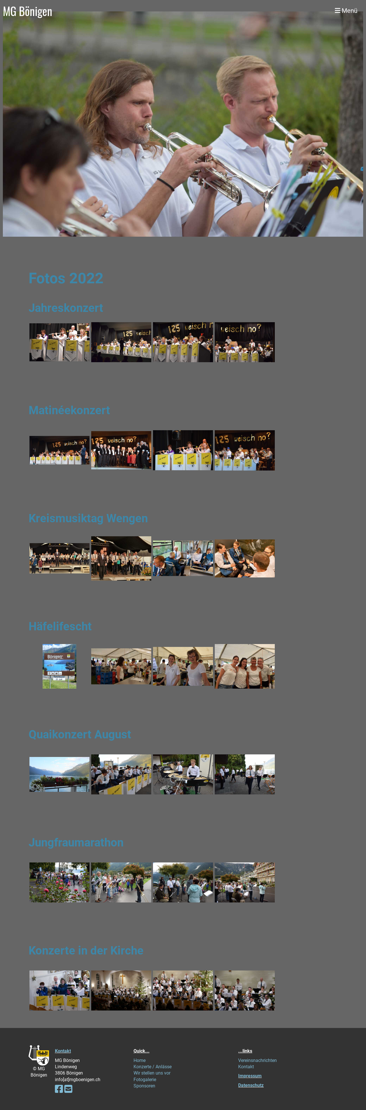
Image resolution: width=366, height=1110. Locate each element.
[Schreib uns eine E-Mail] (68, 1089)
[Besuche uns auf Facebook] (59, 1089)
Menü (346, 10)
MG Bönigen (27, 11)
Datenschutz (251, 1085)
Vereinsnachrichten (257, 1060)
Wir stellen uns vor (152, 1073)
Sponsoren (144, 1086)
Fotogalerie (145, 1079)
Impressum (250, 1076)
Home (140, 1060)
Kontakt (63, 1051)
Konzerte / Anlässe (153, 1066)
